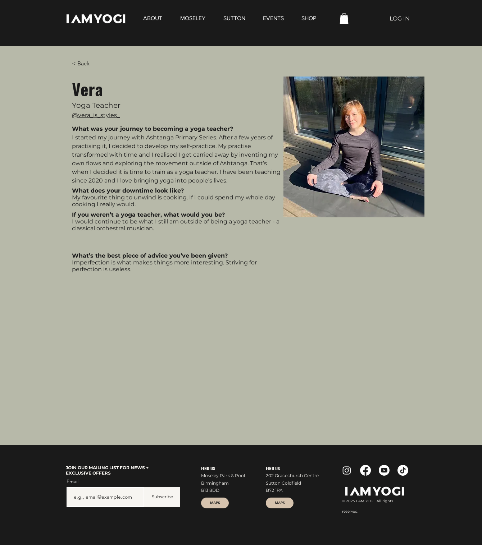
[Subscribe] (162, 497)
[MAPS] (215, 503)
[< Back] (86, 64)
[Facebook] (365, 470)
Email (73, 481)
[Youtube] (384, 470)
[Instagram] (346, 470)
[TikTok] (402, 470)
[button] (344, 18)
